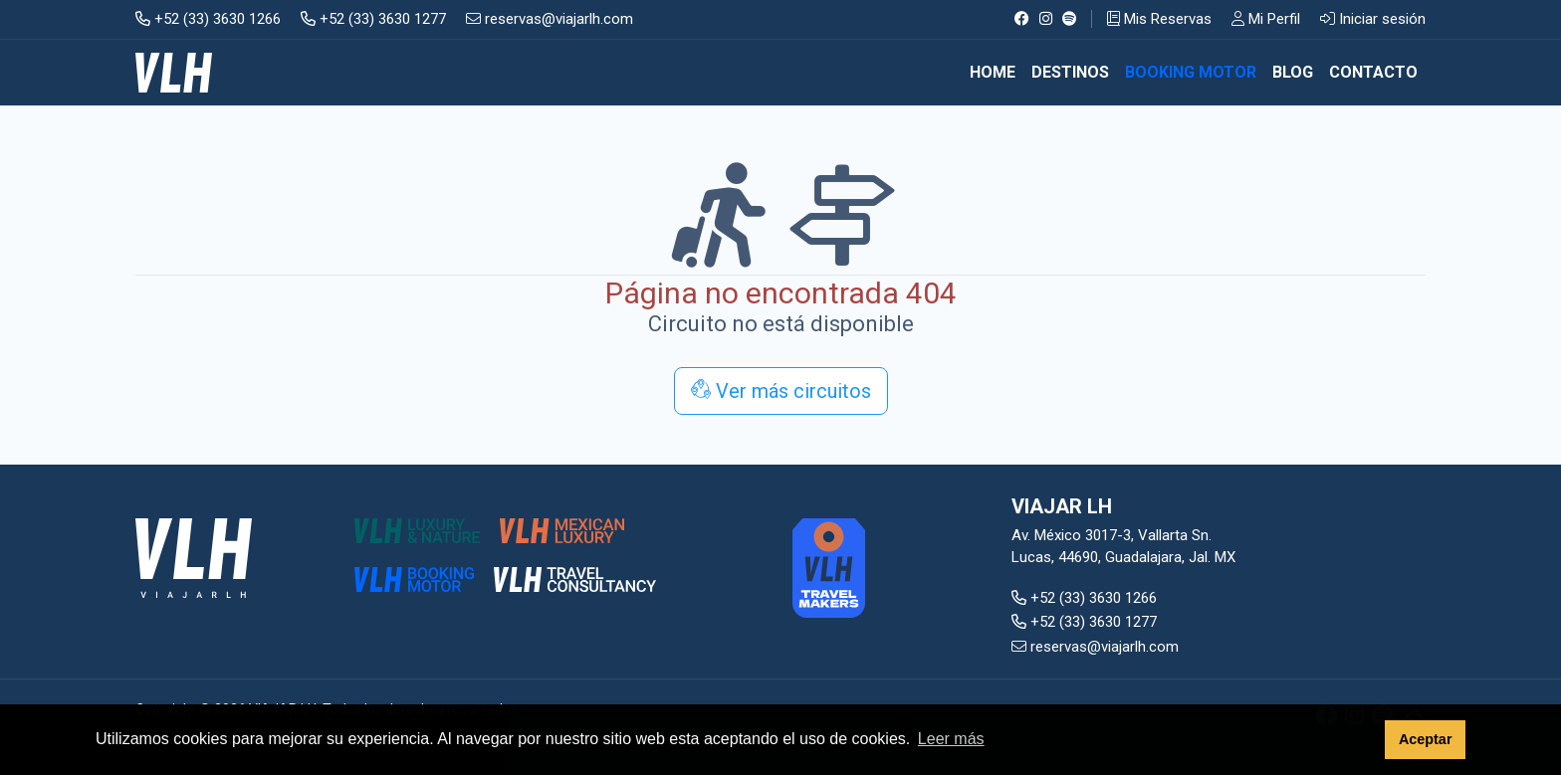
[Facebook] (1021, 19)
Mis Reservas (1159, 19)
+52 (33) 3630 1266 (208, 19)
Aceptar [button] (1425, 739)
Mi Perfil (1265, 19)
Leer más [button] (951, 738)
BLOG (1292, 72)
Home (992, 72)
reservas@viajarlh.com (549, 19)
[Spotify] (1069, 19)
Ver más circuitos (781, 391)
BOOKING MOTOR (1190, 72)
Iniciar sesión (1373, 19)
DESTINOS (1070, 72)
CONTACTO (1373, 72)
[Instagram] (1045, 19)
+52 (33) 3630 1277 (373, 19)
